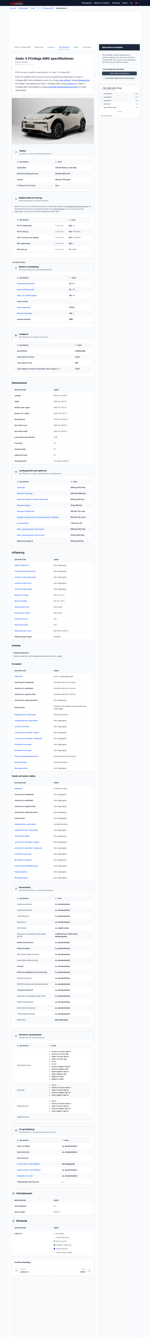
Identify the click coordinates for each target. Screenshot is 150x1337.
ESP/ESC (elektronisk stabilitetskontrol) (32, 984)
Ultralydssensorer (24, 1065)
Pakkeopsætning (23, 307)
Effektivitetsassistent (25, 1002)
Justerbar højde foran (23, 583)
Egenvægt (21, 487)
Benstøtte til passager (23, 750)
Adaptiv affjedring (21, 565)
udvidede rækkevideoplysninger (77, 206)
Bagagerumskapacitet (25, 511)
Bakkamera (21, 922)
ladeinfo (71, 84)
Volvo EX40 (107, 104)
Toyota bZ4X (107, 100)
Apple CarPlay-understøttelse (29, 1170)
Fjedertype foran (21, 619)
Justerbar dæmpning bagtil (25, 577)
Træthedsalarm (23, 916)
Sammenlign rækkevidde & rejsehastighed (119, 78)
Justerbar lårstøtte (21, 726)
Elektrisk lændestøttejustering (26, 756)
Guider (125, 3)
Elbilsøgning (87, 3)
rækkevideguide (58, 209)
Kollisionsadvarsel (24, 978)
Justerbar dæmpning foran (25, 571)
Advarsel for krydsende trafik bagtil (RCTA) (31, 935)
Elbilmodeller (23, 8)
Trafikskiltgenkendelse (26, 1014)
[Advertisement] (70, 26)
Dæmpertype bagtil (22, 613)
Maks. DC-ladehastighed (27, 295)
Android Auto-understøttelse (28, 1164)
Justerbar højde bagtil (23, 589)
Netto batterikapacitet (25, 289)
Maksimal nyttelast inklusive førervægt (32, 499)
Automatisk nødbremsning (27, 960)
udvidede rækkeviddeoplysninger (63, 87)
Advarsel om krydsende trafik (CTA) (31, 996)
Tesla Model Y (108, 93)
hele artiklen (65, 80)
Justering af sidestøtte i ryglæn (26, 732)
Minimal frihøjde (20, 601)
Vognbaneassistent (24, 904)
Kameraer (21, 1090)
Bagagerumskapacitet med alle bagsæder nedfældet (38, 517)
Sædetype (18, 676)
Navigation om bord (25, 1176)
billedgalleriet (84, 80)
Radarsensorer (23, 1106)
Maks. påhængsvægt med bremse (30, 529)
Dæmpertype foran (21, 607)
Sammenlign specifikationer (119, 73)
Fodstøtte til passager (23, 744)
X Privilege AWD (47, 8)
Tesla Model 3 (108, 97)
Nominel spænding (24, 313)
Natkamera (21, 1020)
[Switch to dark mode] (131, 2)
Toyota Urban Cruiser (110, 107)
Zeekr (33, 8)
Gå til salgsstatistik (107, 116)
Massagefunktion (21, 768)
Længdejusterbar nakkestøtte (26, 721)
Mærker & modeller (101, 3)
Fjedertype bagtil (21, 625)
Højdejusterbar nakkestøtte (25, 715)
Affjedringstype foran (22, 631)
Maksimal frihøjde (21, 595)
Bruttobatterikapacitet (25, 284)
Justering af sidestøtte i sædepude (28, 738)
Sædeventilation (20, 762)
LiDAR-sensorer (23, 1117)
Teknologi (116, 3)
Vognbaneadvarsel (24, 910)
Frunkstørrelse (23, 523)
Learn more (59, 225)
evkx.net (13, 8)
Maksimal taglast (24, 505)
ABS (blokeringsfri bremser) (28, 954)
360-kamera (22, 928)
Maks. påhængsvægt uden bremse (31, 535)
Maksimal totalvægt (25, 493)
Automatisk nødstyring (26, 1008)
